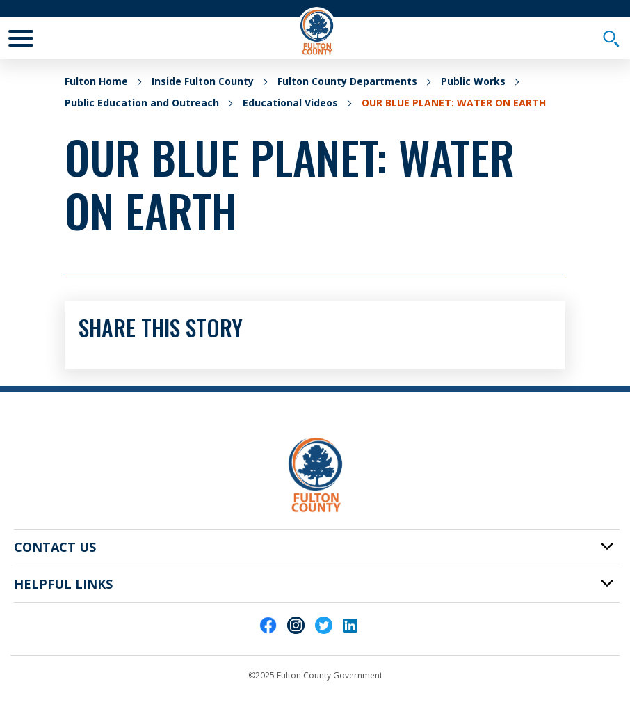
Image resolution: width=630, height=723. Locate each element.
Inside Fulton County (203, 81)
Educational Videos (290, 102)
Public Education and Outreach (142, 102)
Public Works (473, 81)
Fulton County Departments (347, 81)
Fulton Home (96, 81)
